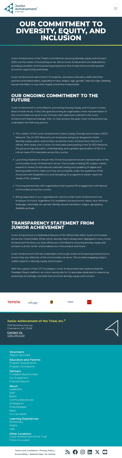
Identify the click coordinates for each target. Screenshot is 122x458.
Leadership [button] (15, 389)
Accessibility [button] (21, 454)
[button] (68, 452)
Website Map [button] (36, 454)
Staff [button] (12, 393)
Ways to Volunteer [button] (20, 355)
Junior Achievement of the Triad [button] (28, 436)
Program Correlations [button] (21, 366)
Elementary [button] (16, 421)
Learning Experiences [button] (24, 418)
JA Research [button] (16, 403)
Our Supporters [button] (18, 377)
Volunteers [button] (16, 352)
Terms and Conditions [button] (26, 450)
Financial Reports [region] (19, 381)
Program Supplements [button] (22, 363)
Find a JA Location (19, 440)
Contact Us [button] (14, 332)
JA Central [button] (50, 454)
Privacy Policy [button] (47, 450)
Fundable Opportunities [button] (23, 374)
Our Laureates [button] (17, 414)
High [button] (12, 429)
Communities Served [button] (21, 399)
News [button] (12, 410)
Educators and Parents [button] (24, 360)
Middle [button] (13, 425)
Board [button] (12, 396)
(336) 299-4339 (16, 335)
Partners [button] (15, 371)
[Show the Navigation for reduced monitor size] (116, 8)
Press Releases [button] (17, 407)
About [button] (13, 386)
